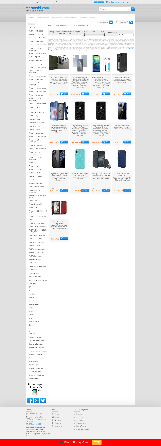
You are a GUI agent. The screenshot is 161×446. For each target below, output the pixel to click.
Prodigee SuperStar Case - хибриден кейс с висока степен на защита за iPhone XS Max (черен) (101, 176)
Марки (92, 17)
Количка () (124, 22)
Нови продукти (43, 17)
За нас (57, 417)
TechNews (83, 17)
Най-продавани (71, 17)
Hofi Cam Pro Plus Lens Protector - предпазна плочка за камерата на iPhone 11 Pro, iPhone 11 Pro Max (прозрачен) (59, 81)
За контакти (58, 426)
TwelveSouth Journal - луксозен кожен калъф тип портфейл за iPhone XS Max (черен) (122, 80)
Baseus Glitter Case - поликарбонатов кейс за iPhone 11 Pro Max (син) (122, 127)
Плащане (58, 423)
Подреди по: (112, 32)
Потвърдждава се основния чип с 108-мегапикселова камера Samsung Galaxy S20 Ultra (35, 430)
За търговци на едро (83, 429)
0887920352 (99, 2)
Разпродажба (57, 17)
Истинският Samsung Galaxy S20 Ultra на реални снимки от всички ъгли (36, 419)
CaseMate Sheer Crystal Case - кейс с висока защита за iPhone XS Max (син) (80, 176)
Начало (31, 17)
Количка (131, 22)
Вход (111, 22)
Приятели (79, 414)
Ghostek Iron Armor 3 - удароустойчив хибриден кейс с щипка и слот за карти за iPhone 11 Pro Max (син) (59, 129)
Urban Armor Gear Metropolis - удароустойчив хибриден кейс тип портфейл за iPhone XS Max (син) (122, 177)
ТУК (97, 442)
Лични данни (80, 420)
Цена (93, 31)
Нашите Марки (81, 426)
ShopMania (36, 434)
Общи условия (81, 423)
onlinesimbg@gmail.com (119, 2)
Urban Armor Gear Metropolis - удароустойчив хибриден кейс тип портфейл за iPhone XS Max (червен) (59, 225)
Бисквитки (79, 417)
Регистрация (103, 22)
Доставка (58, 420)
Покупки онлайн (46, 434)
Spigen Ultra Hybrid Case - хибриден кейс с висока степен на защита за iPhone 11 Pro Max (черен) (59, 177)
